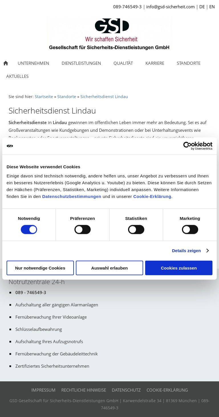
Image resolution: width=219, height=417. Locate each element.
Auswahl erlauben (109, 267)
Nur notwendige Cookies (40, 267)
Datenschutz (126, 390)
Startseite (44, 96)
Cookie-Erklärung (152, 196)
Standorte (66, 96)
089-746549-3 (127, 6)
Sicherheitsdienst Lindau (104, 96)
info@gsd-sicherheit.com (170, 6)
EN (212, 6)
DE (202, 6)
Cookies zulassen (179, 267)
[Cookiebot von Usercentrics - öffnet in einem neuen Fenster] (187, 146)
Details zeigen (186, 250)
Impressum (43, 390)
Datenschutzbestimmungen (71, 196)
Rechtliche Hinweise (83, 390)
